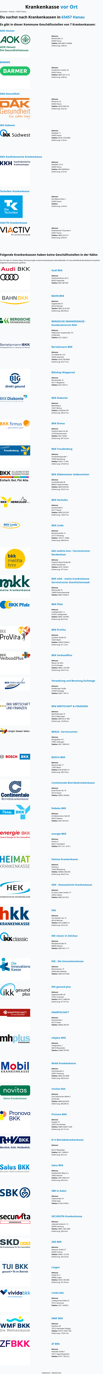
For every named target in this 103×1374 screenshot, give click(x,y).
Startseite (3, 12)
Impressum (46, 1373)
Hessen (11, 12)
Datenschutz (56, 1373)
